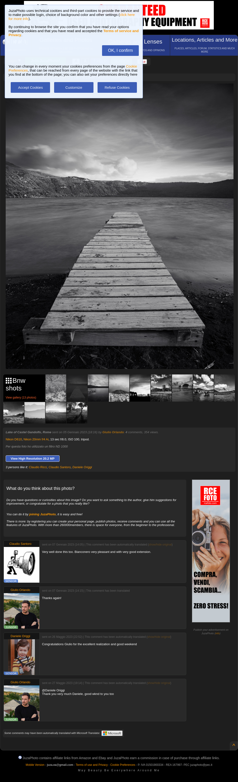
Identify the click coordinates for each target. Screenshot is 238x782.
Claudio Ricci (38, 467)
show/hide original (160, 544)
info (217, 633)
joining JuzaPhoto (42, 514)
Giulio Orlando (113, 432)
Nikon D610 (14, 439)
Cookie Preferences (122, 765)
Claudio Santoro (60, 467)
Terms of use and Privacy (92, 765)
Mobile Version (35, 765)
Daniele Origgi (82, 467)
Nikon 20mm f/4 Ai (36, 439)
